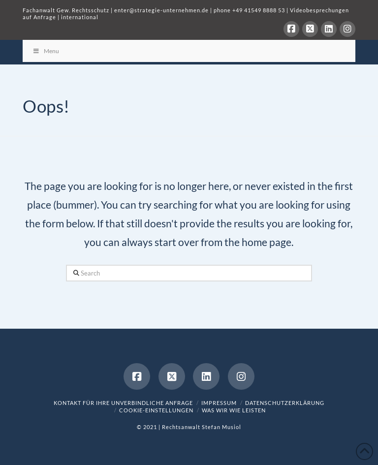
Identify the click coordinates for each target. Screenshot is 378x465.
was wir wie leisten (234, 410)
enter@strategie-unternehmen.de (161, 10)
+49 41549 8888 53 (258, 10)
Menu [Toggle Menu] (45, 51)
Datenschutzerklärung (284, 403)
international (79, 17)
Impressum (219, 403)
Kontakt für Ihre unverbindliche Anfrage (123, 403)
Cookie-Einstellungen (156, 410)
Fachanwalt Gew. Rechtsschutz (67, 10)
